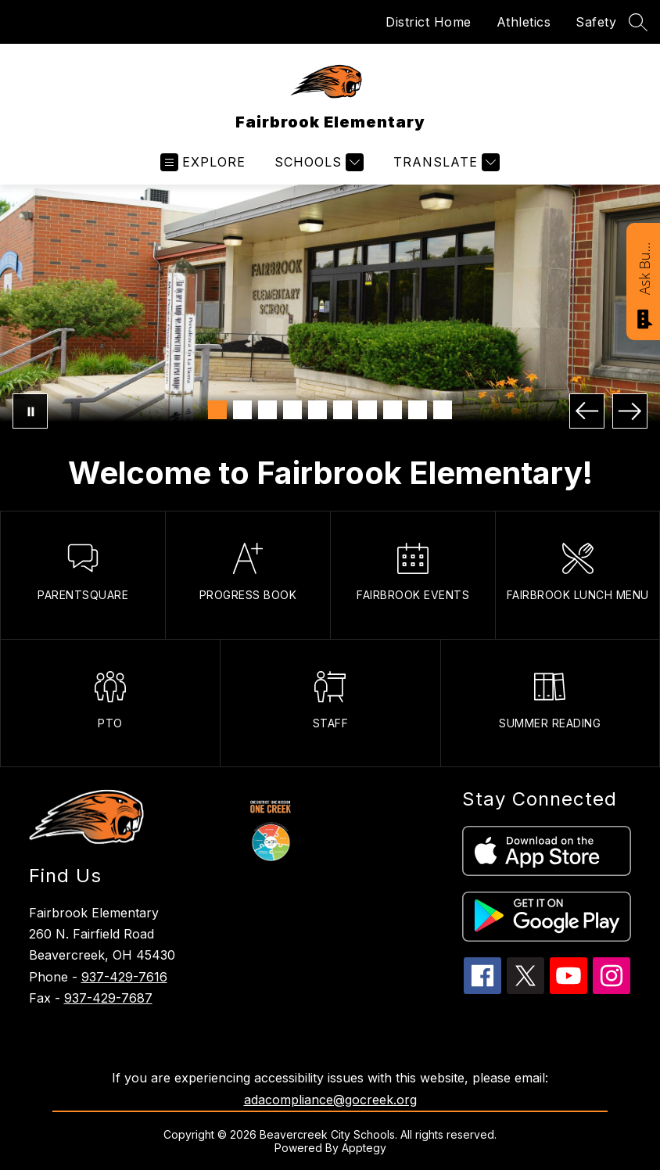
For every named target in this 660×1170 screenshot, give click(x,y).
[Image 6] (342, 409)
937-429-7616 (124, 977)
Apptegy (364, 1147)
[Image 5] (317, 409)
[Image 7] (367, 409)
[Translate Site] (444, 162)
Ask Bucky (644, 267)
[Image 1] (217, 409)
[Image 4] (292, 409)
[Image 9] (417, 409)
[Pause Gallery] (30, 411)
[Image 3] (267, 409)
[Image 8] (392, 409)
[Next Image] (629, 411)
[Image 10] (442, 409)
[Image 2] (242, 409)
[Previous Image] (586, 411)
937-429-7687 (108, 998)
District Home (429, 22)
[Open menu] (203, 162)
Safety (596, 22)
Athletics (524, 22)
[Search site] (638, 22)
